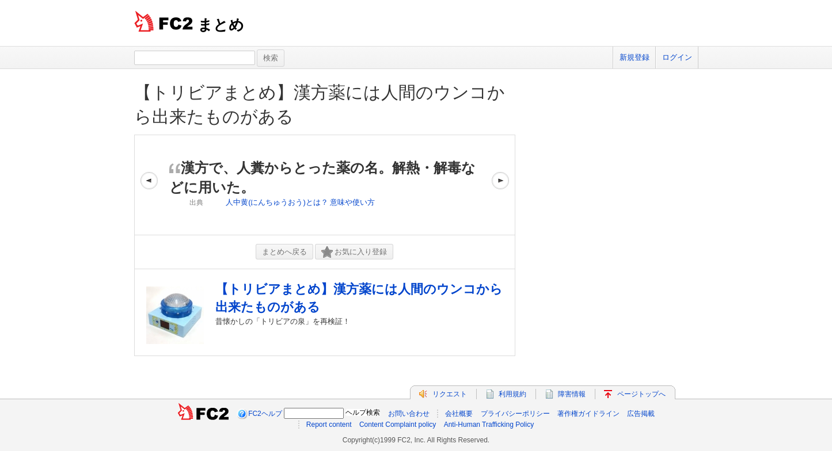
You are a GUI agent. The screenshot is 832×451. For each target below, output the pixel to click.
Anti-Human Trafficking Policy (489, 425)
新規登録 (634, 57)
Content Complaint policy (397, 425)
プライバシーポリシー (515, 414)
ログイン (677, 57)
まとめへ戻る (284, 251)
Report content (329, 425)
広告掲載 (641, 414)
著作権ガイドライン (588, 414)
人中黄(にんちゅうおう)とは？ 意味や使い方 (300, 202)
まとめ (220, 24)
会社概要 (459, 414)
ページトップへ (641, 394)
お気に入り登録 (354, 252)
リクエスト (449, 394)
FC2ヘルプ (265, 414)
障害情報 (572, 394)
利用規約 (512, 394)
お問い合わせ (409, 414)
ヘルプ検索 (362, 412)
